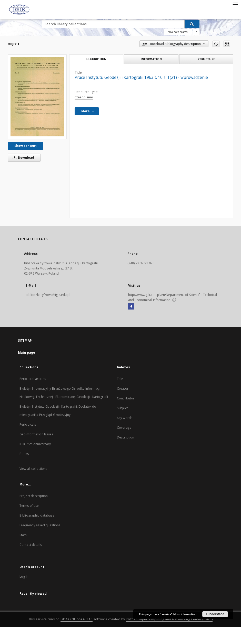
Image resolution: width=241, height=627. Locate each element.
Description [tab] (96, 59)
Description (125, 437)
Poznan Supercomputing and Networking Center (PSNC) (169, 619)
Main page (26, 352)
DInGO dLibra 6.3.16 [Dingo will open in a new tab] (77, 619)
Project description (33, 496)
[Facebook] (131, 306)
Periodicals (27, 424)
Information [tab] (151, 59)
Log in (23, 576)
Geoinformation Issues (36, 434)
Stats (23, 535)
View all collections (33, 468)
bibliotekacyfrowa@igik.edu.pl (48, 295)
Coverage (124, 427)
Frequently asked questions (39, 525)
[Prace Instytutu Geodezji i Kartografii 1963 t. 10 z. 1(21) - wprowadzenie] (37, 96)
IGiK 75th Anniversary (35, 444)
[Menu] (235, 4)
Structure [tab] (206, 59)
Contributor (125, 398)
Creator (122, 388)
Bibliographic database (36, 515)
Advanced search (178, 32)
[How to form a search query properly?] (196, 32)
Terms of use (29, 505)
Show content (25, 146)
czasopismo (84, 97)
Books (24, 454)
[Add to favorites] (216, 44)
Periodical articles (32, 379)
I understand (215, 614)
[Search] (192, 24)
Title (120, 379)
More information (184, 614)
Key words (124, 418)
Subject (122, 408)
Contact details (30, 544)
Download (22, 158)
